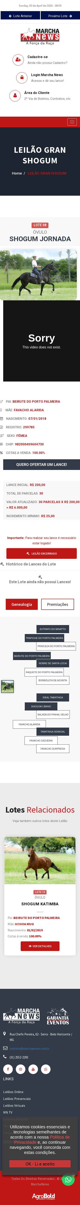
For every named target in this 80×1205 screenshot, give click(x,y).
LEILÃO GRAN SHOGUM (40, 155)
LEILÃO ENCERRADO (41, 553)
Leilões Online (13, 1092)
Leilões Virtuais (14, 1106)
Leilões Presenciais (17, 1099)
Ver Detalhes (40, 946)
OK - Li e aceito (40, 1164)
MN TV (8, 1112)
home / (18, 173)
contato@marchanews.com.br (29, 1048)
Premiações (57, 604)
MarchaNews (40, 1184)
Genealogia (22, 604)
